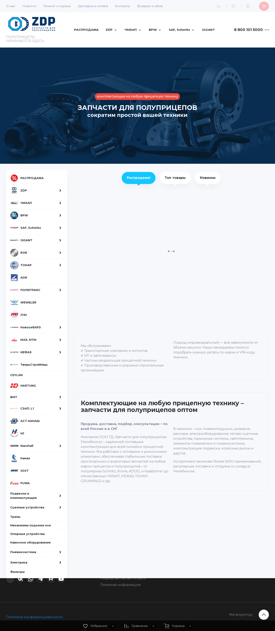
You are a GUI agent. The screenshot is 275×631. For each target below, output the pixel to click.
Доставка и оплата (93, 6)
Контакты (122, 6)
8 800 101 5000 (248, 30)
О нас (10, 6)
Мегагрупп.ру (241, 615)
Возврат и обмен (151, 6)
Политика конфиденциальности (34, 617)
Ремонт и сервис (57, 6)
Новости (29, 6)
